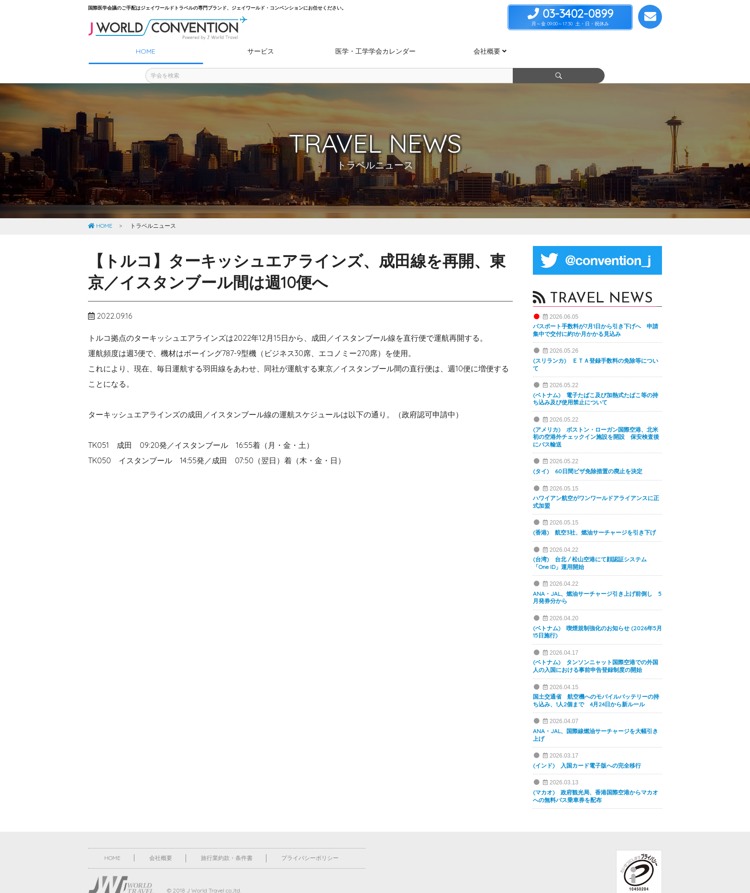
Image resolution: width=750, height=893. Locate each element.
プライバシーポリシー (310, 840)
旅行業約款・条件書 (227, 840)
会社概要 (160, 840)
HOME (100, 208)
